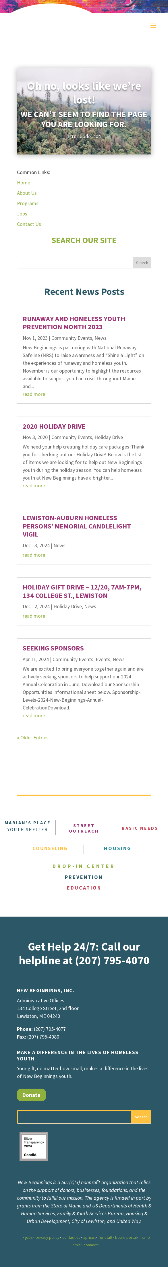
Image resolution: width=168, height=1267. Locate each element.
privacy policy (47, 1237)
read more (34, 394)
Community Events (71, 338)
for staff (105, 1237)
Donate (31, 1095)
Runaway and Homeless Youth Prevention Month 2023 (74, 322)
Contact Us (29, 224)
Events (103, 659)
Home (23, 182)
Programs (27, 203)
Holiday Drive (108, 437)
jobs (29, 1237)
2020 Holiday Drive (54, 426)
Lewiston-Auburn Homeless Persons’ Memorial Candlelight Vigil (77, 526)
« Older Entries (33, 737)
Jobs (22, 213)
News (100, 338)
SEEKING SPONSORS (53, 648)
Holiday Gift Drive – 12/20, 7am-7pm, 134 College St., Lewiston (82, 591)
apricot (89, 1237)
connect (91, 1244)
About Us (27, 193)
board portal (126, 1237)
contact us (71, 1237)
